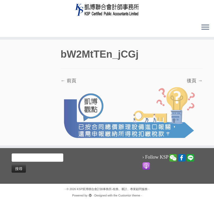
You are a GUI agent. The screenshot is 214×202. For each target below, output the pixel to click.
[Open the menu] (205, 27)
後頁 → (194, 80)
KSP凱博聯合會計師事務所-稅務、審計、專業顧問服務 (112, 189)
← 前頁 (68, 80)
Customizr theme (129, 195)
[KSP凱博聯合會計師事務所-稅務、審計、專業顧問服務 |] (107, 10)
